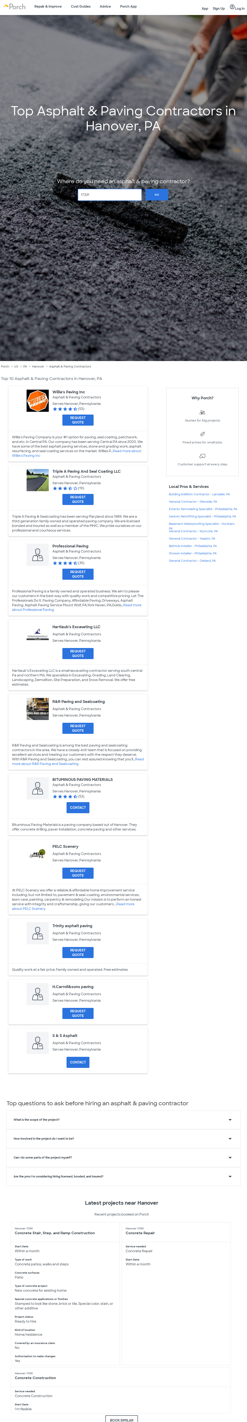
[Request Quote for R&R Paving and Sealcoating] (78, 728)
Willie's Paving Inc (68, 392)
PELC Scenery (65, 846)
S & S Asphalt (64, 1035)
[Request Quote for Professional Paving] (78, 574)
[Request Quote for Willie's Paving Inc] (78, 420)
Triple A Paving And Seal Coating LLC (86, 471)
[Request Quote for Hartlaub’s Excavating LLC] (78, 653)
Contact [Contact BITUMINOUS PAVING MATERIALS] (78, 808)
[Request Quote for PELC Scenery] (78, 873)
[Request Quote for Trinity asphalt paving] (78, 952)
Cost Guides (81, 6)
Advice (105, 6)
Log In (237, 7)
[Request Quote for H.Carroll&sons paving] (78, 1013)
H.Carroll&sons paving (73, 986)
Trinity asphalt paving (72, 925)
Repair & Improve (48, 6)
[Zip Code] (110, 195)
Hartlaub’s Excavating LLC (76, 626)
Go (157, 194)
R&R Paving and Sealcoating (78, 701)
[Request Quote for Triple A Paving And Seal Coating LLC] (78, 499)
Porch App (128, 6)
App (205, 8)
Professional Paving (70, 546)
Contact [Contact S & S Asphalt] (78, 1062)
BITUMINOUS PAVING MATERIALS (82, 779)
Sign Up (219, 8)
